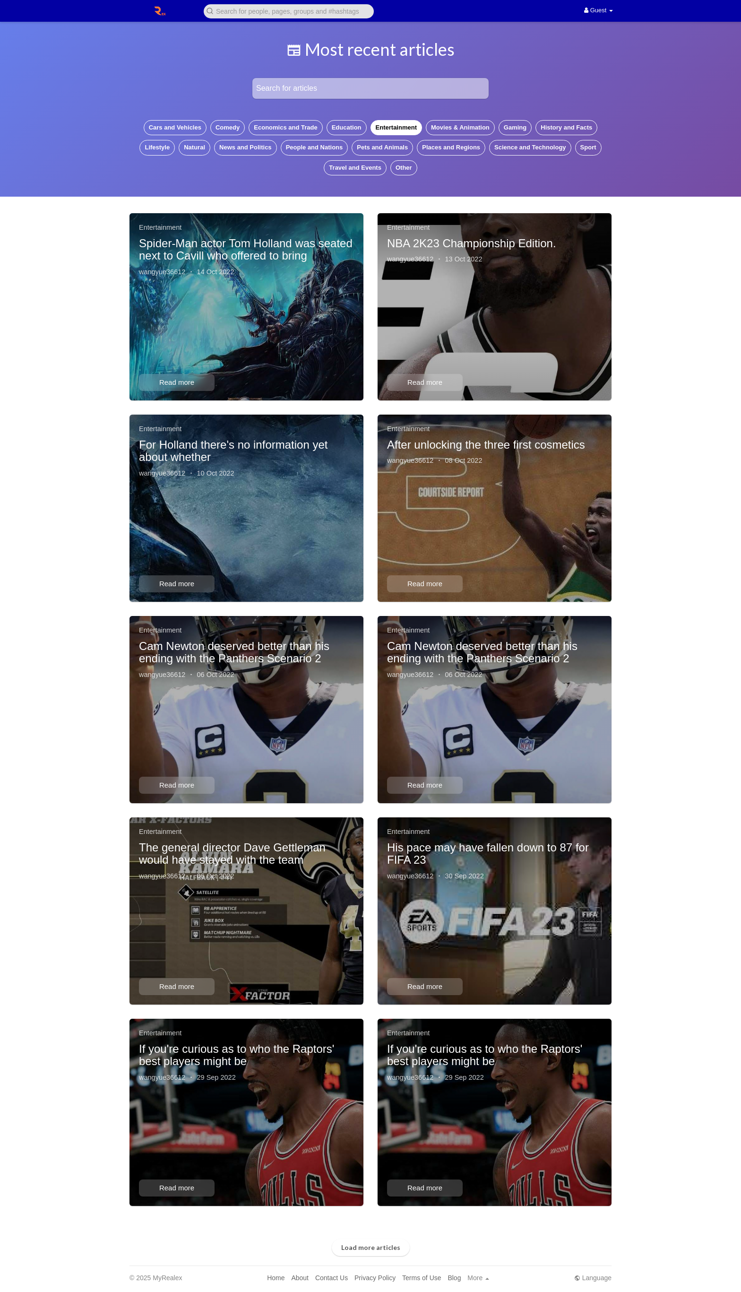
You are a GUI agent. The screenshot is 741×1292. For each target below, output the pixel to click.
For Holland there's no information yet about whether (233, 450)
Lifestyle (157, 147)
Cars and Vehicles (175, 127)
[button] (288, 10)
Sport (588, 147)
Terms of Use (421, 1278)
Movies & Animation (460, 127)
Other (404, 167)
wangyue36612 (162, 272)
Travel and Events (355, 167)
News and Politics (245, 147)
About (300, 1278)
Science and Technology (530, 147)
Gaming (515, 127)
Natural (194, 147)
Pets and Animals (382, 147)
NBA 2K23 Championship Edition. (471, 243)
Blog (454, 1278)
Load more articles (370, 1247)
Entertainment (396, 127)
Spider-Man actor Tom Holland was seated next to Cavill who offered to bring (246, 249)
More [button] (478, 1278)
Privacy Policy (375, 1278)
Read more (176, 382)
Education (347, 127)
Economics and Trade (285, 127)
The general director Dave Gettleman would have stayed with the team (232, 853)
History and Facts (566, 127)
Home (275, 1278)
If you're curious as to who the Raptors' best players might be (236, 1054)
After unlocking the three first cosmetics (486, 444)
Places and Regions (451, 147)
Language (593, 1278)
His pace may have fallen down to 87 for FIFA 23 (488, 853)
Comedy (227, 127)
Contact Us (331, 1278)
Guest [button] (598, 10)
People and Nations (314, 147)
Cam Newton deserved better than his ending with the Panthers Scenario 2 (234, 652)
